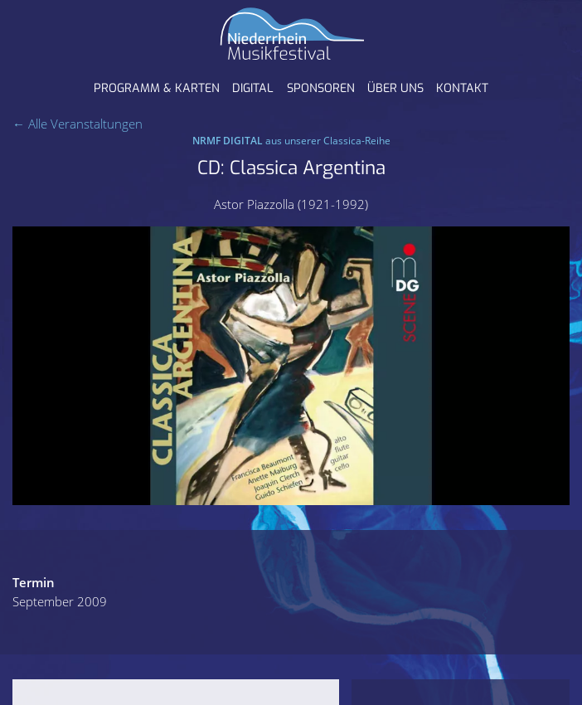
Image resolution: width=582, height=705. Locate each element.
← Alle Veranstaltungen (77, 123)
